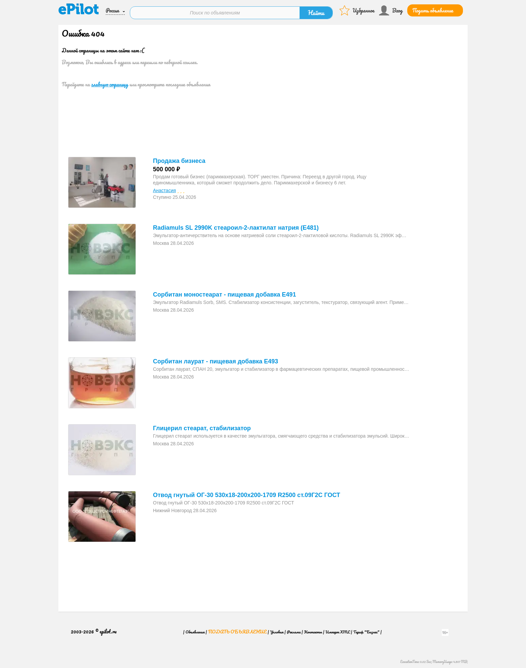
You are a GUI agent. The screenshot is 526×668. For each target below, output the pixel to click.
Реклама (294, 629)
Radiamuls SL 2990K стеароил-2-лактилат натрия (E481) (236, 225)
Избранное (363, 9)
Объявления (195, 629)
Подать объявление (432, 9)
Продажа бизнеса (179, 158)
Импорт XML (337, 629)
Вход (397, 9)
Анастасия (164, 187)
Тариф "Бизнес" (366, 629)
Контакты (313, 629)
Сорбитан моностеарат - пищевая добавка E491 (224, 291)
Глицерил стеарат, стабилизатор (202, 425)
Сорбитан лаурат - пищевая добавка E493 (215, 358)
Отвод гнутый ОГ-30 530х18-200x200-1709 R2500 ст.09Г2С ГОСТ (246, 492)
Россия (112, 9)
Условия (276, 629)
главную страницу (109, 82)
